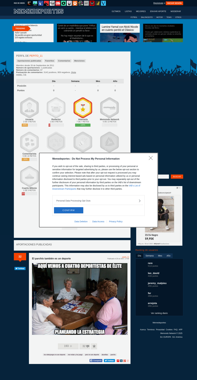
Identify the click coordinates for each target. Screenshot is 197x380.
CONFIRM (68, 210)
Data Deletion (81, 221)
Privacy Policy (116, 221)
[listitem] (98, 200)
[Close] (152, 159)
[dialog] (98, 190)
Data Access (98, 221)
